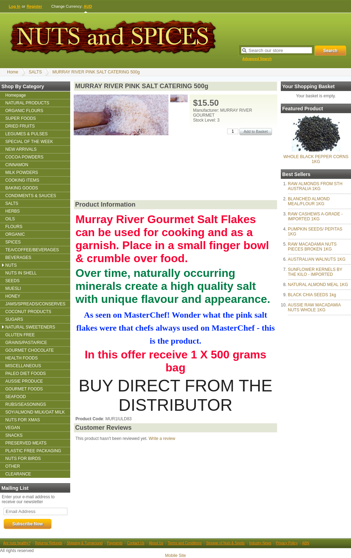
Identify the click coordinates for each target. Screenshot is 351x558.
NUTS (11, 265)
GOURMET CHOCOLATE (29, 350)
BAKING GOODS (21, 188)
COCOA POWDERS (24, 157)
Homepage (15, 95)
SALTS (35, 72)
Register (34, 6)
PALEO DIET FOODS (25, 373)
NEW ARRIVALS (21, 149)
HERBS (12, 211)
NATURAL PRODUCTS (27, 102)
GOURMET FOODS (24, 389)
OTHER (12, 466)
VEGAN (12, 427)
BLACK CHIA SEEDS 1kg (312, 294)
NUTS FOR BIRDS (23, 458)
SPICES (13, 242)
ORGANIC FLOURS (24, 110)
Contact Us (135, 543)
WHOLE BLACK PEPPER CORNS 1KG (315, 159)
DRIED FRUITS (20, 126)
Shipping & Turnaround (84, 543)
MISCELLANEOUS (23, 365)
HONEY (12, 296)
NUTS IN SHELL (21, 273)
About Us (156, 543)
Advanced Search (257, 59)
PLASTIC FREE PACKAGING (33, 450)
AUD (88, 6)
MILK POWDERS (21, 172)
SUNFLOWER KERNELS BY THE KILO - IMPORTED (315, 272)
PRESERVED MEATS (26, 443)
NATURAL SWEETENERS (30, 327)
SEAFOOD (15, 396)
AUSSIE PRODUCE (24, 381)
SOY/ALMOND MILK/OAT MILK (35, 412)
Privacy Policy (287, 543)
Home (12, 72)
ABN (306, 543)
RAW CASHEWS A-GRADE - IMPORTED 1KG (315, 216)
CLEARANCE (18, 474)
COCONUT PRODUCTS (28, 311)
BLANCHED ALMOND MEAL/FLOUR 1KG (309, 201)
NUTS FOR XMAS (22, 419)
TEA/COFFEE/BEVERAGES (32, 249)
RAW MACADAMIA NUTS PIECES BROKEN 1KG (312, 247)
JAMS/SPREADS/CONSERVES (35, 303)
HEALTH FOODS (21, 358)
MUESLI (13, 288)
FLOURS (13, 226)
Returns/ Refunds (48, 543)
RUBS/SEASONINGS (25, 404)
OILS (10, 218)
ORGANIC (15, 234)
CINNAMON (16, 164)
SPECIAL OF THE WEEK (29, 141)
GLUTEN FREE (20, 334)
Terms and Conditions (185, 543)
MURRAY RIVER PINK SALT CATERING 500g (96, 72)
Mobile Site (175, 555)
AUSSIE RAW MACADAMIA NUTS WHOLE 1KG (314, 307)
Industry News (260, 543)
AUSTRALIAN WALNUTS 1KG (316, 259)
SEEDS (12, 280)
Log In (14, 6)
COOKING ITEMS (22, 180)
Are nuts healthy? (17, 543)
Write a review (161, 438)
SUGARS (14, 319)
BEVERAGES (18, 257)
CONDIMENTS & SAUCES (30, 195)
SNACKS (13, 435)
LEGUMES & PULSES (26, 133)
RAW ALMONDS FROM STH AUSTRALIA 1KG (315, 186)
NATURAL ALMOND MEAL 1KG (318, 284)
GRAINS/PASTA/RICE (26, 342)
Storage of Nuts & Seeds (225, 543)
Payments (114, 543)
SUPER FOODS (20, 118)
